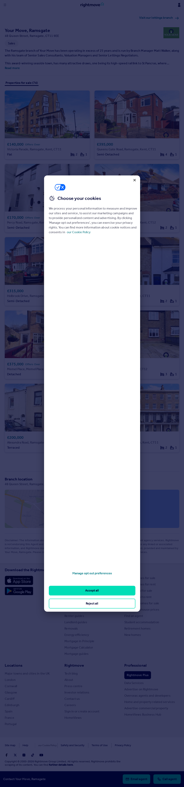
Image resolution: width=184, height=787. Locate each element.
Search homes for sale (139, 578)
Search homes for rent (140, 584)
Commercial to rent (138, 597)
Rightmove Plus (138, 675)
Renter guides (74, 616)
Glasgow (11, 692)
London (10, 680)
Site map (10, 745)
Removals (71, 628)
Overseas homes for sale (141, 603)
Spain (9, 711)
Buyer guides (73, 603)
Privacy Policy (115, 745)
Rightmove (74, 665)
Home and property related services (149, 702)
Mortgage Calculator (78, 647)
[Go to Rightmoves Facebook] (6, 755)
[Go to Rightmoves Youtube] (41, 755)
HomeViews (73, 718)
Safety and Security (64, 745)
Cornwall (11, 686)
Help (25, 745)
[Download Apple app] (19, 580)
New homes (132, 635)
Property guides (75, 590)
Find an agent (133, 616)
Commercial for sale (138, 590)
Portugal (10, 724)
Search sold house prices (141, 609)
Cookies (40, 745)
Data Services (134, 683)
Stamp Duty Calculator (80, 578)
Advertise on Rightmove (141, 689)
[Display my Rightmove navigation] (179, 5)
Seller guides (73, 609)
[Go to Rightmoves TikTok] (32, 755)
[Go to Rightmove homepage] (92, 5)
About (68, 680)
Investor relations (76, 692)
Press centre (73, 686)
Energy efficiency (76, 635)
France (9, 718)
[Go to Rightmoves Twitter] (15, 755)
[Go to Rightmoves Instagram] (24, 755)
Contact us (72, 699)
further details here (61, 764)
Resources (73, 569)
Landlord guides (75, 622)
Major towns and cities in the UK (27, 673)
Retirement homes (137, 628)
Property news (74, 597)
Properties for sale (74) (22, 83)
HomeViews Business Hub (142, 714)
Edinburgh (12, 705)
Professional (135, 665)
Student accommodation (141, 622)
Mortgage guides (76, 654)
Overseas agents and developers (147, 695)
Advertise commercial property (146, 708)
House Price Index (77, 584)
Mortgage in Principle (79, 641)
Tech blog (71, 673)
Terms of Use (91, 745)
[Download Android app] (19, 591)
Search (130, 569)
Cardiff (9, 699)
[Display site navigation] (5, 5)
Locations (14, 665)
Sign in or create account (81, 711)
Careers (70, 705)
